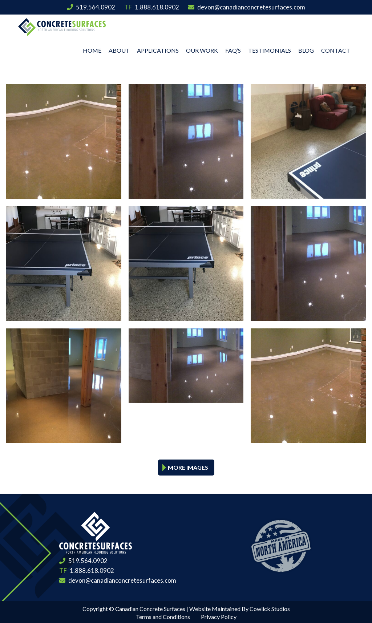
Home (92, 48)
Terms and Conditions (163, 615)
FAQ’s (233, 48)
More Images (188, 466)
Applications (158, 48)
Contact (335, 48)
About (119, 48)
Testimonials (269, 48)
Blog (306, 48)
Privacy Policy (218, 615)
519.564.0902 (91, 7)
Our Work (202, 48)
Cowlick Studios (270, 607)
